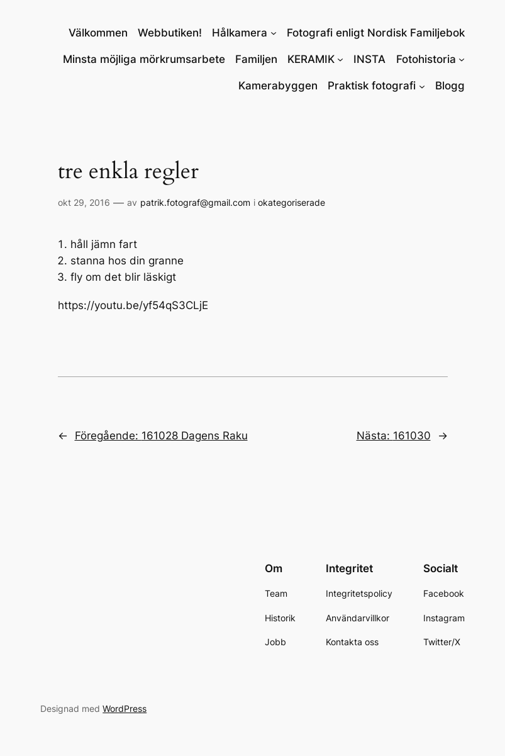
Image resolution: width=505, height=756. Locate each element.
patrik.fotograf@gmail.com (195, 202)
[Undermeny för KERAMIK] (340, 59)
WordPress (125, 708)
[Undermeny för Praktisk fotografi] (422, 85)
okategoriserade (291, 202)
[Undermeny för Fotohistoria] (461, 59)
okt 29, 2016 (84, 202)
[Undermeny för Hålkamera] (273, 33)
